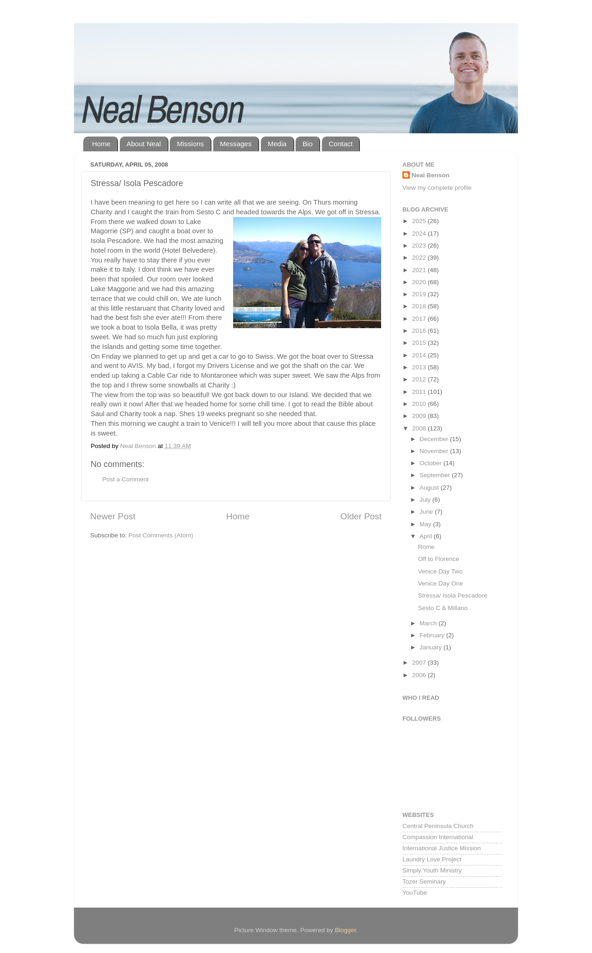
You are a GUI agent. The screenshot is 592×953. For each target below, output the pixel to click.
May (426, 524)
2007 (420, 662)
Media (277, 144)
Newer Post (113, 516)
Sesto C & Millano (443, 607)
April (426, 536)
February (432, 635)
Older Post (361, 516)
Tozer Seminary (424, 881)
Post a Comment (125, 479)
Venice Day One (440, 583)
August (430, 487)
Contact (341, 144)
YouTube (414, 892)
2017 (420, 318)
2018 (420, 306)
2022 (420, 257)
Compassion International (437, 837)
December (434, 439)
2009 (420, 415)
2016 (420, 330)
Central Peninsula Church (438, 825)
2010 (420, 403)
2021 (420, 270)
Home (101, 144)
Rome (426, 546)
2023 (420, 245)
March (428, 623)
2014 (420, 355)
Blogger (345, 930)
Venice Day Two (440, 571)
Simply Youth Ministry (432, 870)
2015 (420, 342)
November (434, 451)
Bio (307, 144)
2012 (420, 379)
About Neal (144, 144)
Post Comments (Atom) (161, 535)
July (425, 499)
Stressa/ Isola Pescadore (452, 595)
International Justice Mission (441, 848)
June (427, 511)
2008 (420, 428)
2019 (420, 294)
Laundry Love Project (432, 859)
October (431, 463)
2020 (420, 282)
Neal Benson (431, 175)
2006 (420, 675)
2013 (420, 367)
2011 (420, 391)
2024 (420, 233)
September (435, 475)
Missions (190, 144)
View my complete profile (437, 187)
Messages (236, 144)
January (431, 647)
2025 (420, 221)
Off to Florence (438, 558)
